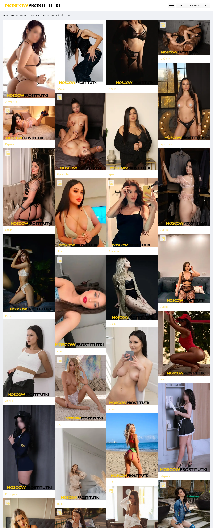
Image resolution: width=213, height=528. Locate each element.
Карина (18, 143)
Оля (65, 419)
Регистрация (195, 6)
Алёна (61, 88)
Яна (111, 476)
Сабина (165, 58)
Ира (62, 249)
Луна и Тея (63, 173)
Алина (113, 88)
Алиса (115, 320)
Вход (206, 6)
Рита (11, 313)
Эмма (11, 229)
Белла (63, 348)
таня (60, 503)
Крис (112, 173)
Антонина (11, 102)
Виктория (117, 249)
